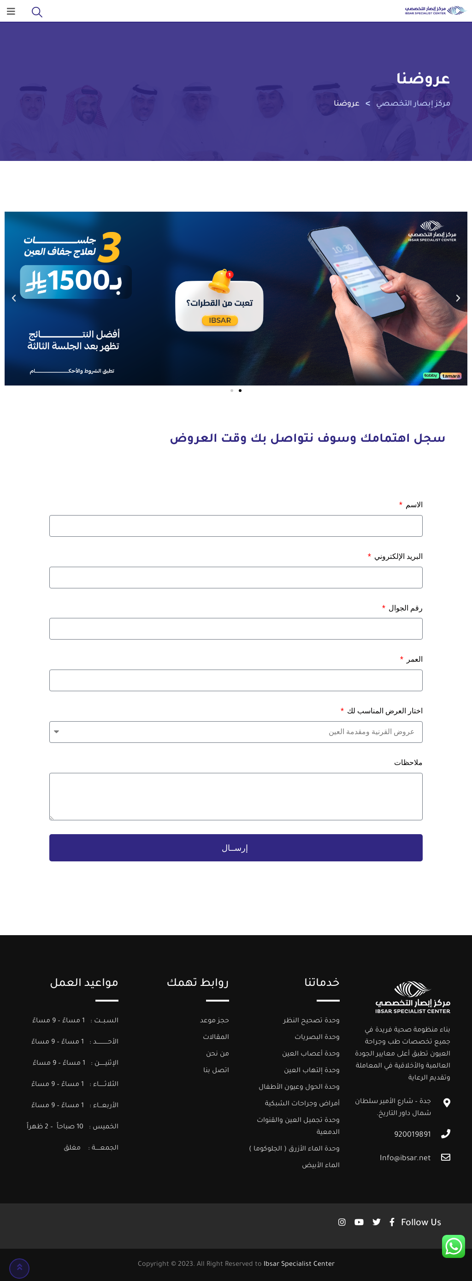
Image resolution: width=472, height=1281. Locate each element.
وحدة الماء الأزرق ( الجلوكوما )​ (294, 1149)
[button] (13, 298)
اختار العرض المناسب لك (384, 710)
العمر (414, 659)
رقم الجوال (405, 608)
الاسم (413, 504)
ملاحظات (408, 762)
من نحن (217, 1054)
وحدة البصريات (317, 1038)
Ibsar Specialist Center (299, 1265)
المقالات (216, 1038)
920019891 (412, 1135)
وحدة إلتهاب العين (312, 1071)
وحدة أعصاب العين (311, 1054)
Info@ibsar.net (405, 1159)
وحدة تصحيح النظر (311, 1021)
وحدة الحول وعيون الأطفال (299, 1087)
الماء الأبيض (321, 1166)
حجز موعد (214, 1021)
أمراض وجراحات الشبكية (302, 1104)
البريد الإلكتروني (397, 556)
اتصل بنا (216, 1071)
